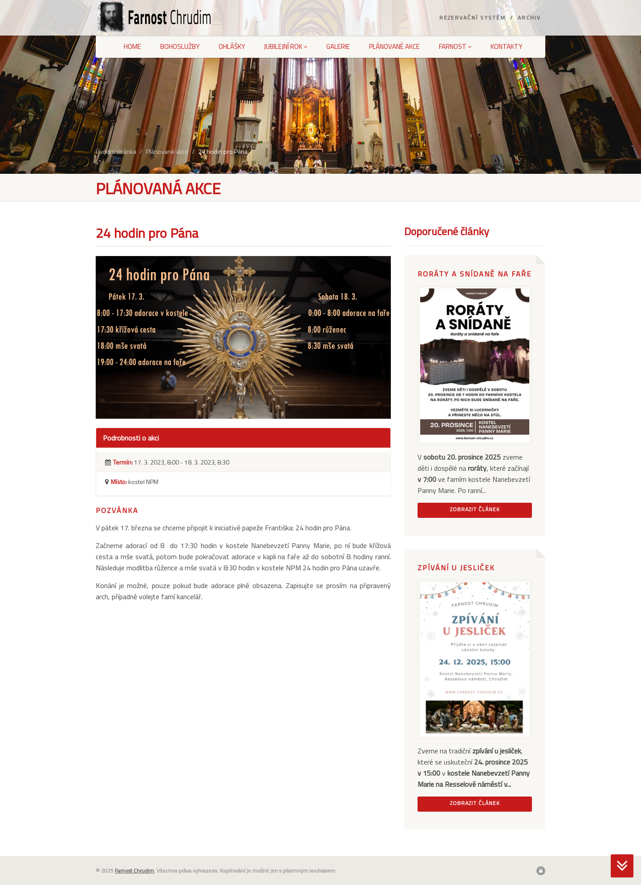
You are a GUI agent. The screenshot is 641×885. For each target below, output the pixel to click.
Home (132, 46)
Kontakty (506, 46)
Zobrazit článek (475, 509)
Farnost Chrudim (134, 870)
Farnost (455, 46)
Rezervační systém (472, 17)
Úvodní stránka (116, 151)
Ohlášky (232, 46)
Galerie (338, 46)
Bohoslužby (179, 46)
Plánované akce (394, 46)
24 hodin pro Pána (222, 151)
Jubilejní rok (285, 46)
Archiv (529, 17)
